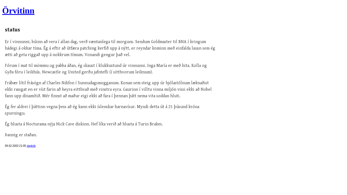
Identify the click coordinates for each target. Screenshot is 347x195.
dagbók (31, 145)
